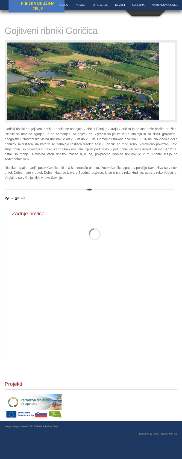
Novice (80, 4)
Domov (63, 4)
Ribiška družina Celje (36, 6)
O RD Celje (100, 4)
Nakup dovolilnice (165, 4)
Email (20, 198)
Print (9, 198)
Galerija (138, 4)
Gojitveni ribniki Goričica (51, 31)
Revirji (120, 4)
